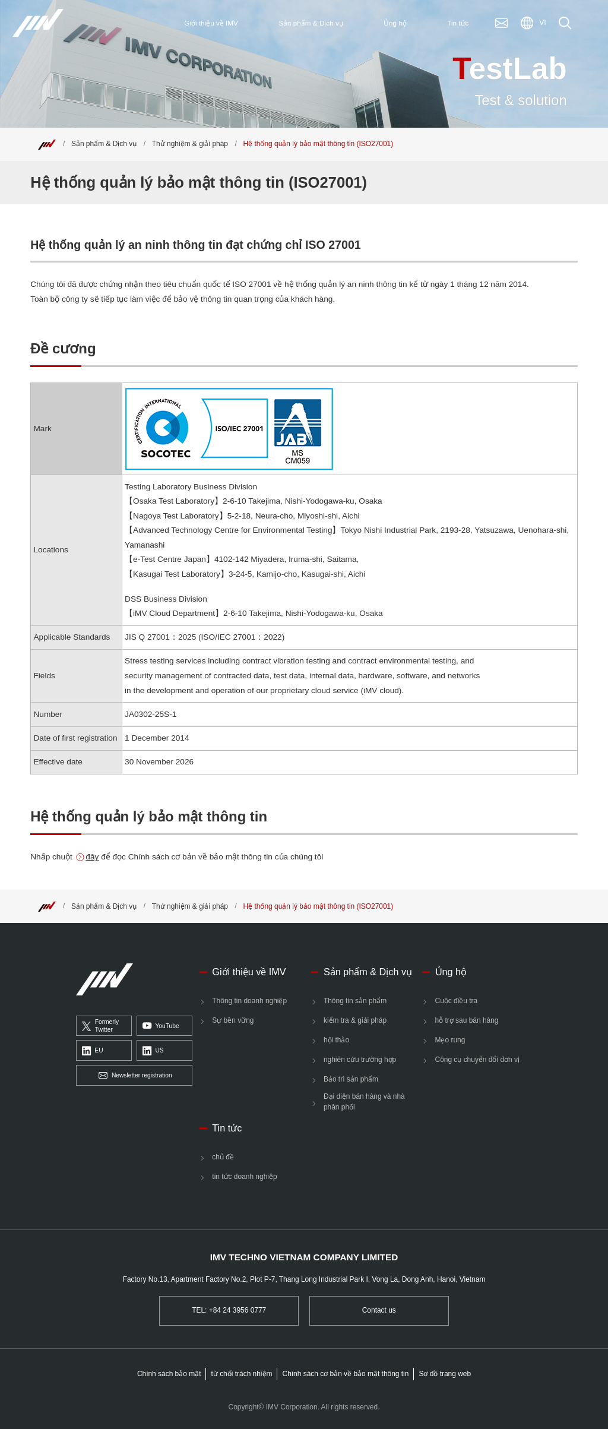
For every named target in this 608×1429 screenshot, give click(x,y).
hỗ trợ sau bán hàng (467, 1020)
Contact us (379, 1310)
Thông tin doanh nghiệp (249, 1001)
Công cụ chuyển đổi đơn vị (477, 1059)
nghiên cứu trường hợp (360, 1059)
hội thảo (336, 1040)
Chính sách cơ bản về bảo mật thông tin (346, 1374)
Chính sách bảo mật (169, 1374)
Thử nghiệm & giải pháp (190, 144)
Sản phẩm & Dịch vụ (104, 144)
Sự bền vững (233, 1020)
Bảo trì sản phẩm (351, 1079)
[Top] (47, 144)
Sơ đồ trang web (445, 1374)
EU (92, 1051)
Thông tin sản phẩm (355, 1001)
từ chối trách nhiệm (242, 1374)
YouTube (160, 1026)
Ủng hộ (451, 971)
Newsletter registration (135, 1075)
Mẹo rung (450, 1040)
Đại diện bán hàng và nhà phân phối (364, 1101)
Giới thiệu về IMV (249, 971)
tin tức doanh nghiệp (244, 1176)
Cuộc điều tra (456, 1001)
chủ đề (223, 1157)
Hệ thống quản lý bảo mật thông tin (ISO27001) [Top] (318, 144)
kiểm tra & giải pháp (355, 1020)
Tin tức (227, 1128)
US (153, 1051)
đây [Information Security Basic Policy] (92, 856)
